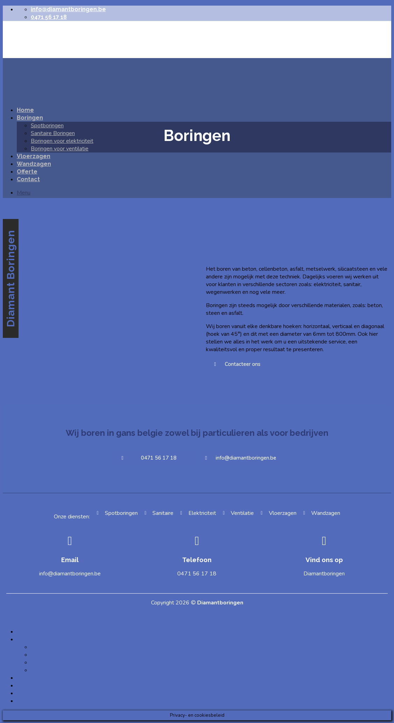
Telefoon (197, 559)
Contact (28, 700)
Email (70, 559)
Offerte (27, 693)
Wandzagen (34, 685)
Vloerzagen (33, 677)
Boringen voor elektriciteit (62, 662)
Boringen (30, 639)
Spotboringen (47, 647)
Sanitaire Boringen (53, 655)
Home (25, 631)
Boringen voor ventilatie (59, 670)
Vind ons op (324, 559)
